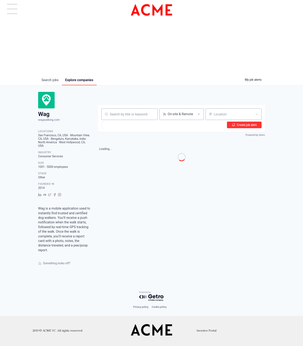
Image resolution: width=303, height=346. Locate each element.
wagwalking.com (49, 119)
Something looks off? (54, 263)
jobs (50, 80)
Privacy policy (140, 307)
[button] (115, 125)
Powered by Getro (255, 135)
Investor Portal (206, 330)
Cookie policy (159, 307)
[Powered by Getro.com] (151, 296)
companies (79, 80)
